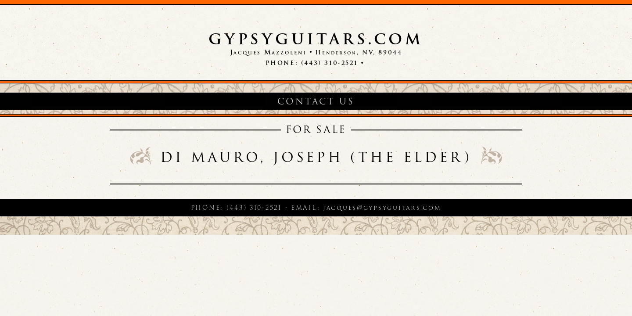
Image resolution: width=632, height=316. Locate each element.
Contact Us (315, 102)
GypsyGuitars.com (316, 39)
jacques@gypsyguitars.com (382, 207)
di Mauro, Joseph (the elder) (315, 157)
